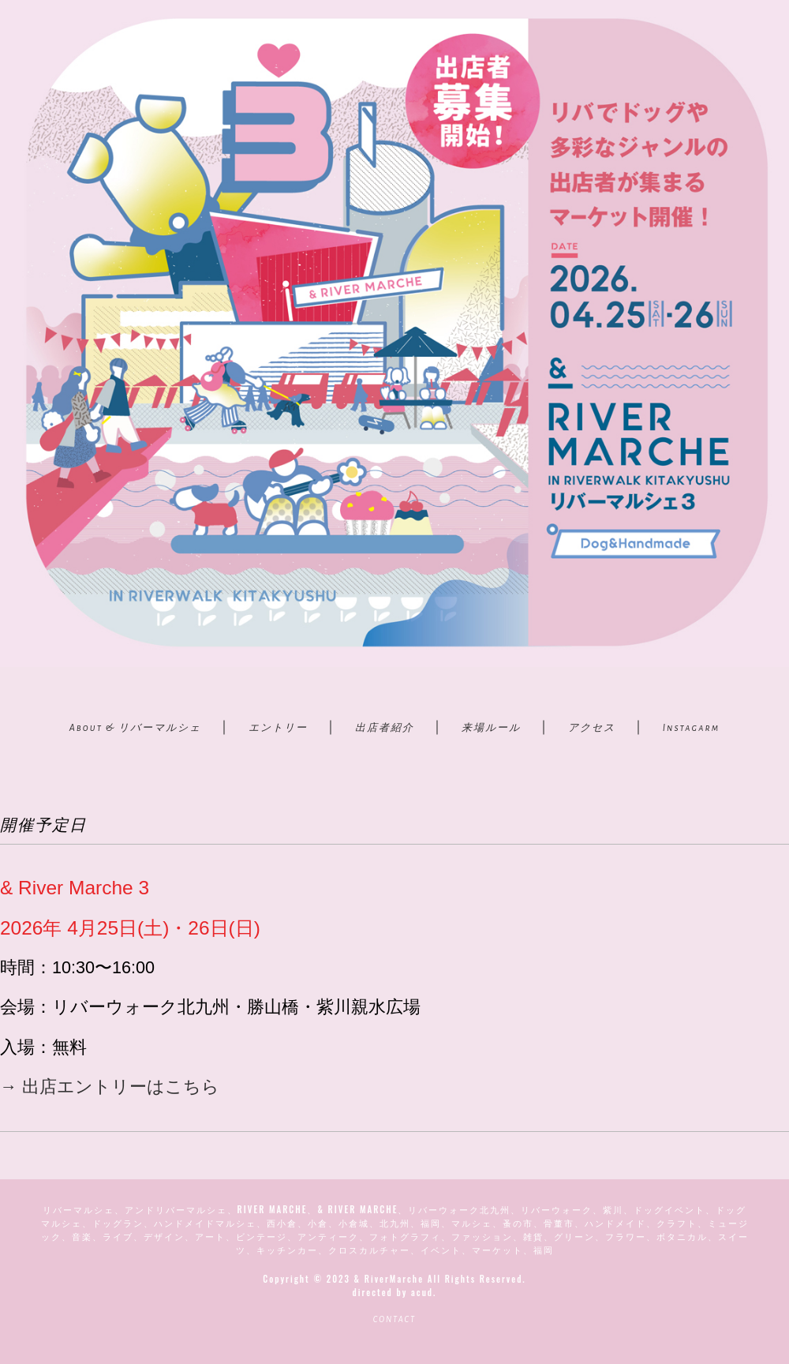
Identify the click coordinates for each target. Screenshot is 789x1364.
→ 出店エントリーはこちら (109, 1086)
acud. (423, 1292)
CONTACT (394, 1319)
